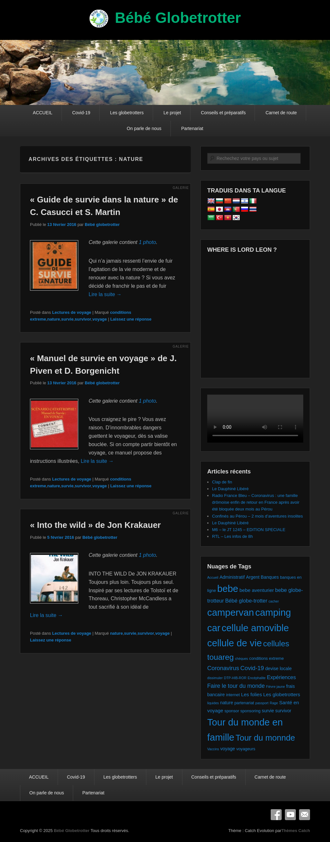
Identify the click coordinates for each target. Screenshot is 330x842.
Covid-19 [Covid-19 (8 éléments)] (252, 668)
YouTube (290, 814)
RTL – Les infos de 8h (232, 536)
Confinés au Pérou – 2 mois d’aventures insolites (257, 516)
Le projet (172, 112)
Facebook (276, 814)
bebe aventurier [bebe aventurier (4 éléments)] (256, 590)
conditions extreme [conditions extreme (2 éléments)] (266, 658)
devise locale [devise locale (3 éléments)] (278, 668)
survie (67, 319)
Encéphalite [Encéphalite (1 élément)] (257, 678)
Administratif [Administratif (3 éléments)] (232, 577)
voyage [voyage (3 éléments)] (227, 748)
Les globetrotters (126, 112)
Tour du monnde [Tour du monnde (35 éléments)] (265, 737)
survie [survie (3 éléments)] (268, 710)
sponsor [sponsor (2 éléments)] (231, 710)
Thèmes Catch (295, 830)
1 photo (147, 242)
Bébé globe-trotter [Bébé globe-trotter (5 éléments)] (246, 600)
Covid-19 (81, 112)
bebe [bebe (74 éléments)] (227, 588)
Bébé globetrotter (102, 224)
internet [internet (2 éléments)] (233, 694)
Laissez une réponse (130, 319)
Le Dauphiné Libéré (230, 488)
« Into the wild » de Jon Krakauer (95, 525)
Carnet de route (281, 112)
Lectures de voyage (71, 312)
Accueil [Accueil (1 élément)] (212, 577)
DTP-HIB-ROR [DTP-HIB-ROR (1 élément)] (235, 678)
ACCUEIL (43, 112)
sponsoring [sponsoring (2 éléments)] (250, 710)
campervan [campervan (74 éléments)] (230, 612)
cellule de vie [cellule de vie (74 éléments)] (234, 643)
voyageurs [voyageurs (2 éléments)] (245, 748)
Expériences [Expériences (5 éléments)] (281, 677)
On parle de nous (144, 128)
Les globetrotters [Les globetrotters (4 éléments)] (281, 694)
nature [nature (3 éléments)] (226, 702)
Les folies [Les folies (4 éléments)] (251, 694)
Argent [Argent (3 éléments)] (252, 577)
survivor (83, 319)
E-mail (304, 814)
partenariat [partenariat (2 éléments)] (244, 702)
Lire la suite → (105, 294)
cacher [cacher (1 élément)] (273, 601)
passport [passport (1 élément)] (261, 703)
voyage (99, 319)
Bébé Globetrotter (178, 17)
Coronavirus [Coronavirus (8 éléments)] (223, 668)
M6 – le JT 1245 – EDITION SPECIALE (248, 529)
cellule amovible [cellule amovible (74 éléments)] (255, 627)
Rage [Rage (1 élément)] (274, 703)
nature (53, 319)
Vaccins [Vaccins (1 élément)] (213, 749)
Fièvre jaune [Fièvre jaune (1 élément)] (275, 686)
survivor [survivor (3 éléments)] (283, 710)
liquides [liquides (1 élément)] (213, 703)
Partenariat (192, 128)
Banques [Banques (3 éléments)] (270, 577)
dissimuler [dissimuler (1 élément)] (215, 678)
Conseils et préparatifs (223, 112)
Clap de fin (222, 482)
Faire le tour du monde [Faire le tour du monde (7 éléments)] (236, 686)
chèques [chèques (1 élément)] (241, 658)
